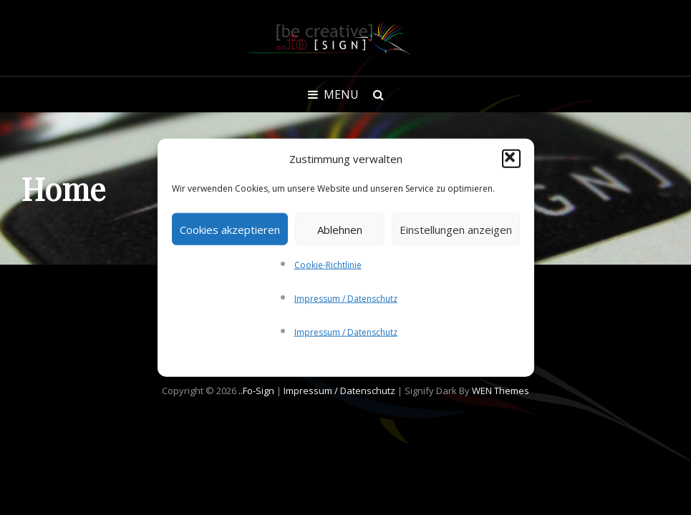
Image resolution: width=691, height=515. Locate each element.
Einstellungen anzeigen (456, 229)
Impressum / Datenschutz (345, 299)
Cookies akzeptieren (230, 229)
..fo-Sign (256, 390)
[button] (511, 158)
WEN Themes (500, 390)
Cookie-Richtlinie (328, 265)
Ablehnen (339, 229)
